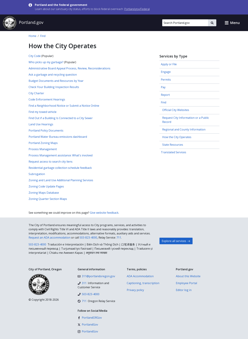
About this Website (188, 276)
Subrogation (37, 174)
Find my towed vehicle (42, 112)
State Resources (172, 145)
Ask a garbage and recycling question (53, 74)
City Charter (36, 93)
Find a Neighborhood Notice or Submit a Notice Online (64, 106)
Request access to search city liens (51, 161)
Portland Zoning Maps (43, 143)
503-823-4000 (88, 237)
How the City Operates (176, 137)
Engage (166, 72)
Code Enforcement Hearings (47, 99)
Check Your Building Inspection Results (54, 87)
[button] (232, 23)
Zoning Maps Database (44, 193)
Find (42, 36)
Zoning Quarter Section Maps (48, 199)
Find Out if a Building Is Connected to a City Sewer (61, 118)
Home (32, 36)
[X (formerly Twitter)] (88, 324)
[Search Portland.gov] (185, 22)
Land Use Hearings (41, 124)
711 (118, 237)
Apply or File (169, 64)
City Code (35, 56)
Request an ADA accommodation (49, 237)
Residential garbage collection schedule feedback (60, 168)
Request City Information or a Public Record (185, 120)
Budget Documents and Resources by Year (56, 81)
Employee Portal (186, 283)
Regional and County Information (183, 129)
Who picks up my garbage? (46, 62)
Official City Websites (175, 110)
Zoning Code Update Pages (46, 186)
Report (165, 95)
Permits (166, 79)
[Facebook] (90, 318)
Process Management (43, 149)
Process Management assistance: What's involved (60, 155)
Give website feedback (104, 213)
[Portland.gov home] (23, 23)
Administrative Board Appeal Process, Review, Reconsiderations (69, 68)
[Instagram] (88, 331)
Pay (163, 87)
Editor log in (184, 290)
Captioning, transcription (143, 283)
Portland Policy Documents (46, 130)
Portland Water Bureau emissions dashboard (58, 137)
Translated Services (173, 152)
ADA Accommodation (140, 276)
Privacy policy (135, 290)
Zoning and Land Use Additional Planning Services (61, 180)
